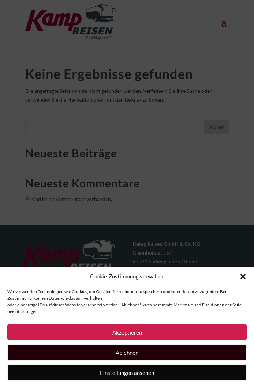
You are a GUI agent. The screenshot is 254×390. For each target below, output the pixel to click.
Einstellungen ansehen (127, 372)
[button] (243, 276)
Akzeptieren (127, 332)
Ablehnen (127, 352)
